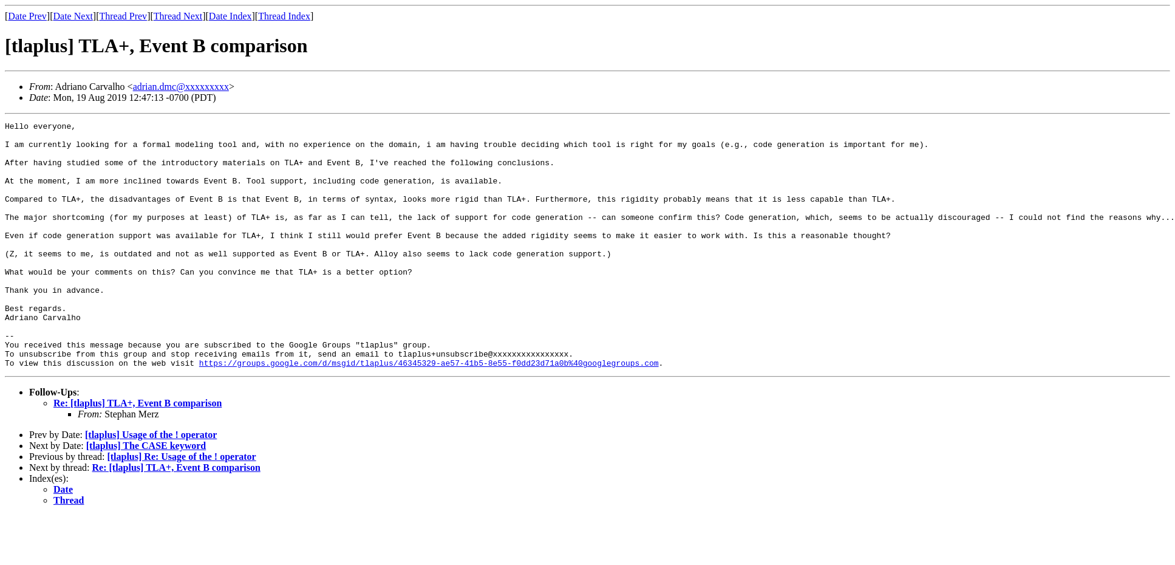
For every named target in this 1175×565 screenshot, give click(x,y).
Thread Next (178, 16)
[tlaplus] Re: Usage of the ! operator (181, 506)
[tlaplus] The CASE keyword (146, 495)
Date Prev (27, 16)
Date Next (73, 16)
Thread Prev (123, 16)
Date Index (230, 16)
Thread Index (284, 16)
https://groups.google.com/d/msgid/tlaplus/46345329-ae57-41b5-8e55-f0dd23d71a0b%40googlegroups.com (429, 411)
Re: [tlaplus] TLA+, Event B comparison (137, 452)
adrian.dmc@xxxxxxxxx (181, 86)
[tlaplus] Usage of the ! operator (151, 484)
